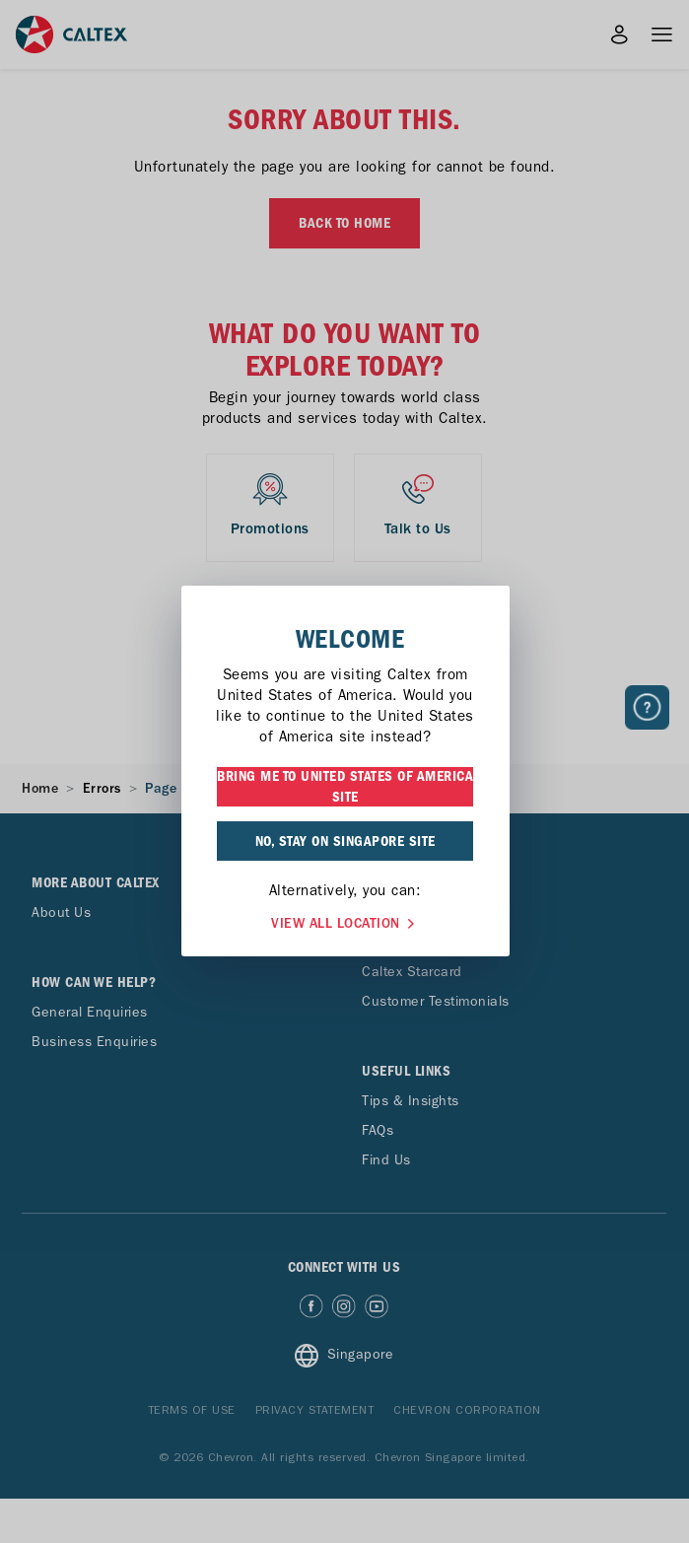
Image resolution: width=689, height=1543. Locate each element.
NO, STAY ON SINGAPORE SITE (345, 841)
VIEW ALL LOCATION (345, 921)
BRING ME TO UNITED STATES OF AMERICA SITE (345, 786)
